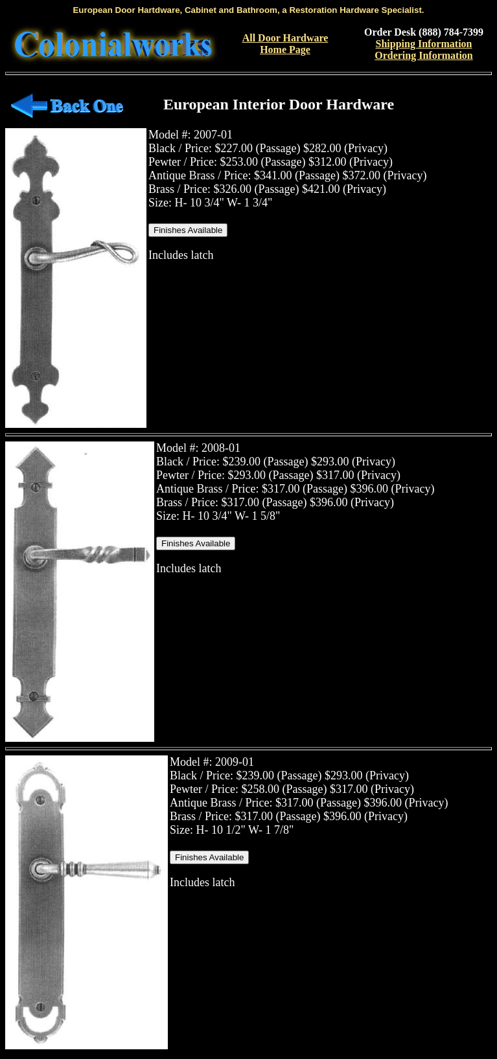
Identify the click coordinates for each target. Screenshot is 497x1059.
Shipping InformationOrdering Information (424, 49)
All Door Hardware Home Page (285, 43)
